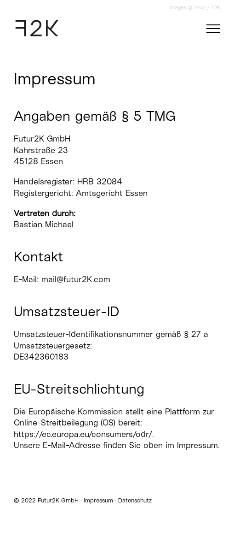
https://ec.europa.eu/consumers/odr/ (83, 434)
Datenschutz (135, 500)
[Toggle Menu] (213, 28)
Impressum (98, 500)
